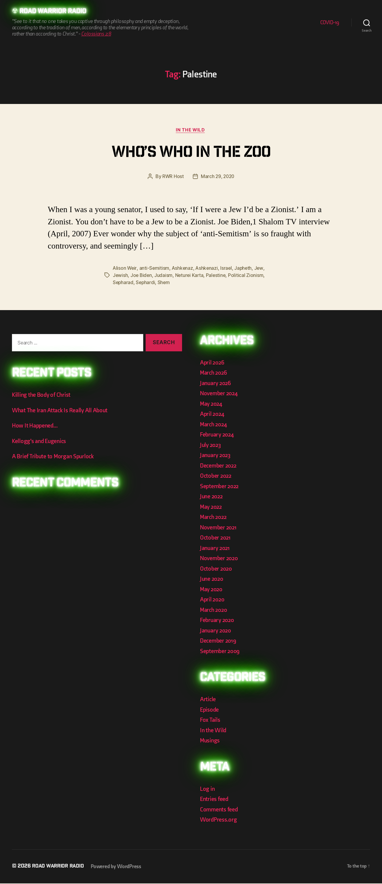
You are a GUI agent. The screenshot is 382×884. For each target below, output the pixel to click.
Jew (261, 269)
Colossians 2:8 (96, 34)
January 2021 (216, 548)
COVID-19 (329, 23)
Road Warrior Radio (55, 12)
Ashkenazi (208, 269)
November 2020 (220, 559)
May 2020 (212, 590)
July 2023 (211, 445)
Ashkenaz (183, 269)
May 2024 (212, 404)
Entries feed (215, 800)
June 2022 (212, 497)
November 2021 (219, 528)
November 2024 (220, 394)
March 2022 (214, 518)
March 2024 (214, 425)
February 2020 (218, 621)
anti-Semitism (155, 269)
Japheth (246, 269)
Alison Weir (125, 269)
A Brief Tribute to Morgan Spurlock (55, 457)
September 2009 (221, 651)
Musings (210, 741)
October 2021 (216, 538)
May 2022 (212, 507)
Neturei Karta (191, 276)
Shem (165, 283)
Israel (228, 269)
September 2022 (220, 487)
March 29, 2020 (217, 177)
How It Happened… (35, 426)
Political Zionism (248, 276)
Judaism (164, 276)
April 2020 (213, 600)
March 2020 (214, 610)
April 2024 (213, 415)
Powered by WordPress (120, 867)
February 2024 (218, 435)
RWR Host (172, 177)
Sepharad (123, 283)
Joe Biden (142, 276)
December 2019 (219, 641)
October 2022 (216, 476)
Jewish (120, 276)
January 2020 (216, 631)
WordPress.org (219, 820)
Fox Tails (210, 720)
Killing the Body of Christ (42, 395)
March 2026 (214, 373)
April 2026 (213, 363)
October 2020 (217, 569)
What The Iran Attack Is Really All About (61, 411)
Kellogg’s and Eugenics (41, 442)
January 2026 (216, 383)
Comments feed (220, 810)
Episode (210, 710)
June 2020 (212, 579)
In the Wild (191, 131)
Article (208, 700)
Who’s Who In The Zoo (191, 154)
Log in (207, 789)
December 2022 (219, 466)
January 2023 (216, 456)
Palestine (218, 276)
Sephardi (146, 283)
